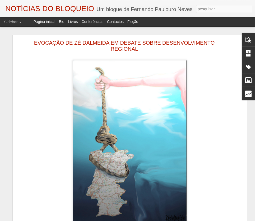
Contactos (115, 22)
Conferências (92, 22)
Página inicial (44, 22)
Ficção (132, 22)
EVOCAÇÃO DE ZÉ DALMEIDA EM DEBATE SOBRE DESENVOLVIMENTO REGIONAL (124, 39)
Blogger (170, 218)
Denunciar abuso (187, 218)
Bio (61, 22)
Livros (73, 22)
